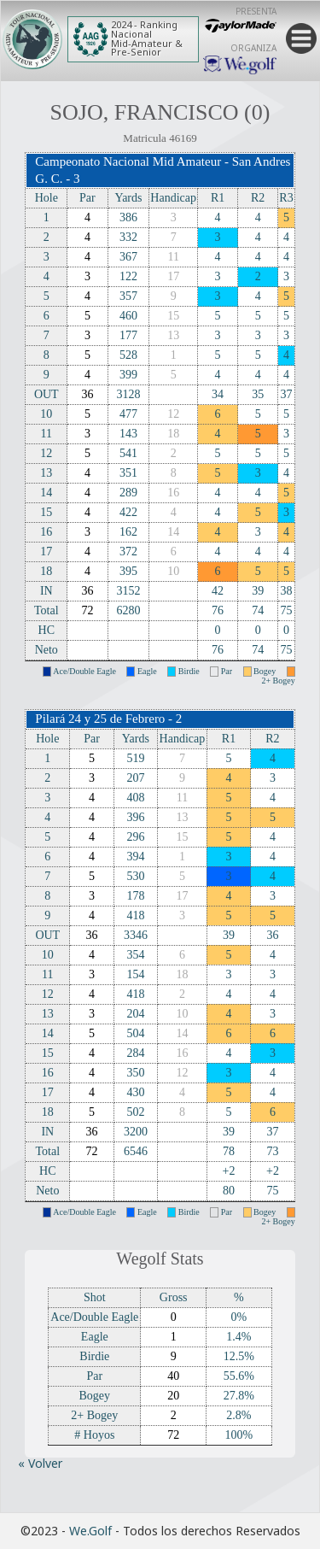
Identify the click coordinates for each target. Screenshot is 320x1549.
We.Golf (90, 1531)
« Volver (40, 1463)
